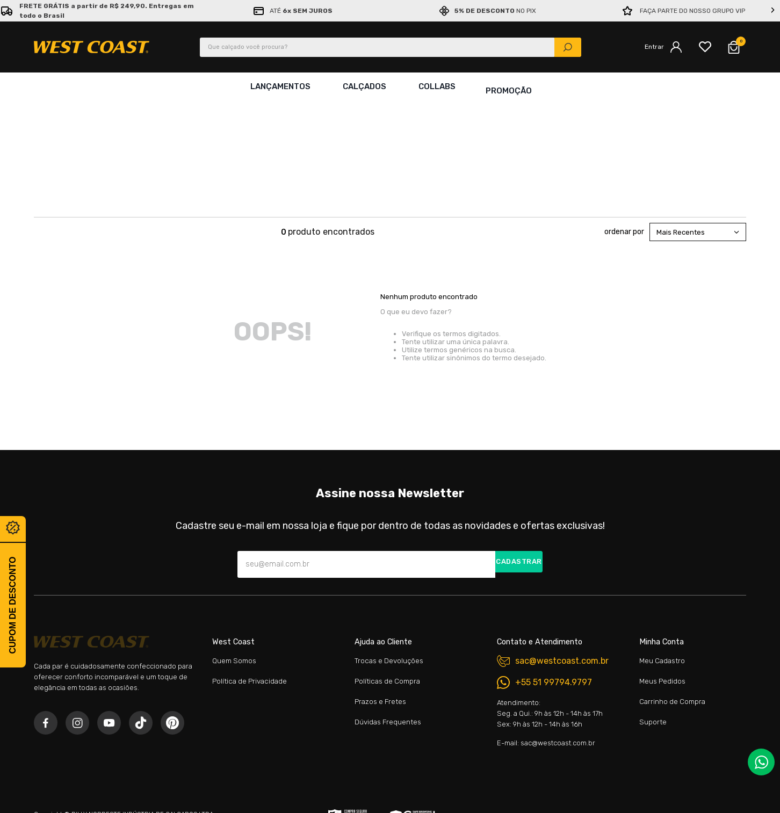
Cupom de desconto (12, 605)
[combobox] (390, 47)
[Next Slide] (773, 10)
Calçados (362, 86)
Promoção (509, 86)
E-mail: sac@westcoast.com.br (546, 642)
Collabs (434, 86)
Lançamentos (278, 86)
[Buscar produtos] (567, 47)
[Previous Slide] (7, 10)
